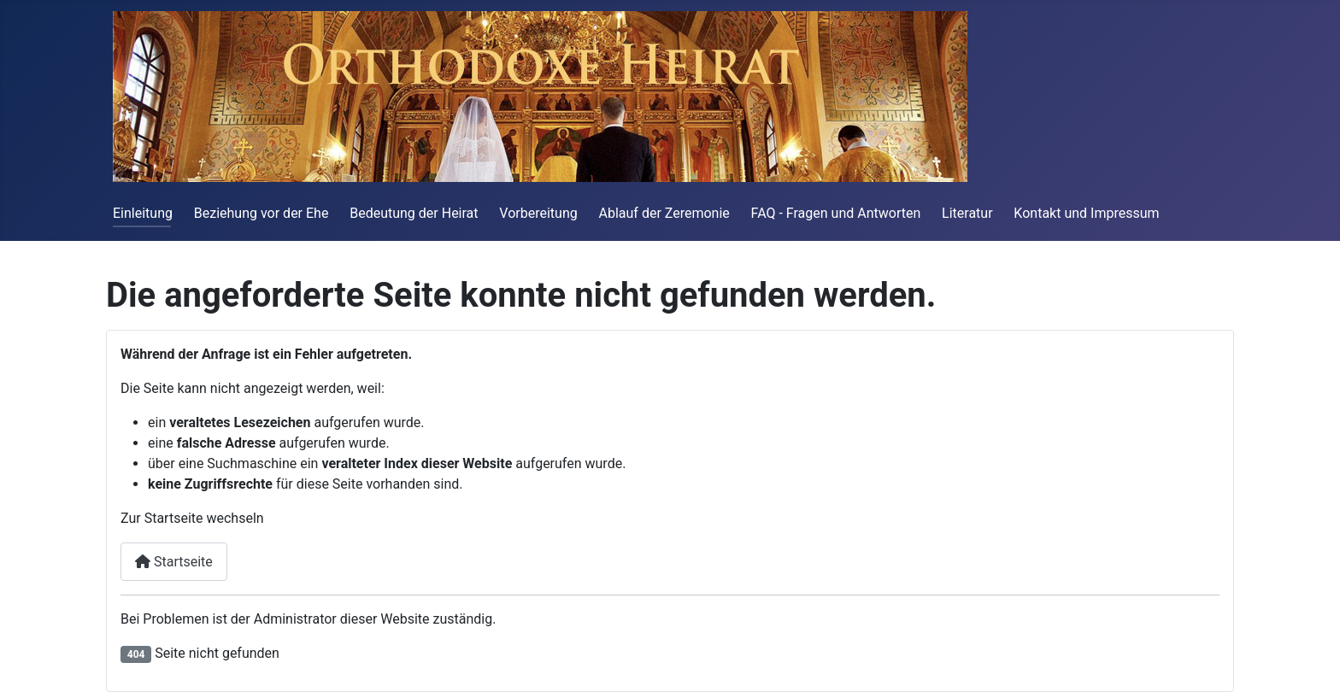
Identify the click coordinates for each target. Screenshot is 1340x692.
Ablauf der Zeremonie (664, 213)
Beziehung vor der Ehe (261, 213)
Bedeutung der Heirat (414, 213)
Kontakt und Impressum (1086, 213)
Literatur (967, 213)
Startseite (174, 562)
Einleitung (143, 213)
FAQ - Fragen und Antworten (836, 213)
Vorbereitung (538, 213)
